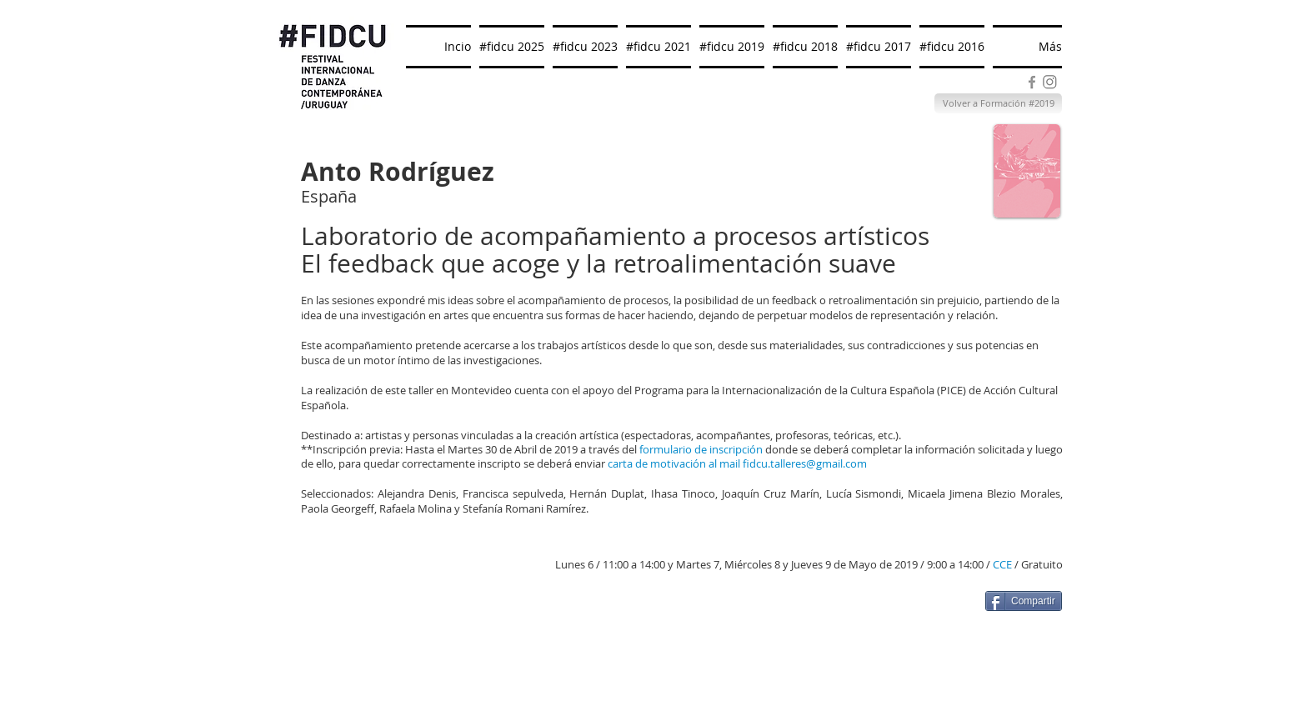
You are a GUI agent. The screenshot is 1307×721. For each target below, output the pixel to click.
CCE (1002, 564)
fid (749, 463)
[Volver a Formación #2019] (998, 103)
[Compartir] (1023, 601)
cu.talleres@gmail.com (811, 463)
